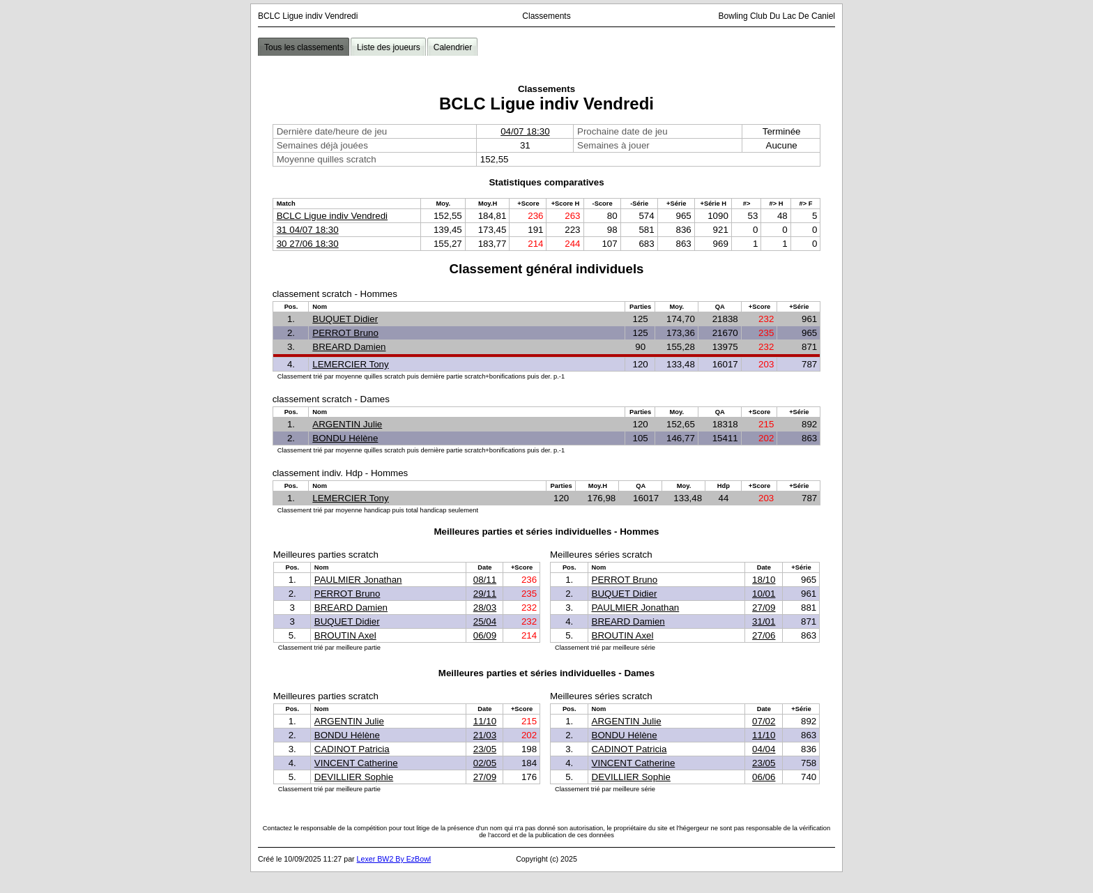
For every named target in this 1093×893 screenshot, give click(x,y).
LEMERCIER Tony (350, 364)
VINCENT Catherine (356, 763)
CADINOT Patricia (352, 749)
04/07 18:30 (524, 131)
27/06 (763, 635)
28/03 (484, 607)
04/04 (763, 749)
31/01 (763, 621)
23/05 (484, 749)
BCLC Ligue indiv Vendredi (332, 216)
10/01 (763, 593)
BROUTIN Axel (345, 635)
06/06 (763, 777)
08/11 (484, 579)
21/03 (484, 735)
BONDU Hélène (345, 438)
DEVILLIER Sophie (353, 777)
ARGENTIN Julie (347, 424)
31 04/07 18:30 (308, 229)
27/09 (763, 607)
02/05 (484, 763)
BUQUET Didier (345, 319)
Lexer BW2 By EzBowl (394, 859)
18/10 (763, 579)
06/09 (484, 635)
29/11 (484, 593)
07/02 (763, 721)
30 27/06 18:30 (308, 243)
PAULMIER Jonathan (358, 579)
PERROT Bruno (345, 333)
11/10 (484, 721)
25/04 (484, 621)
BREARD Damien (348, 347)
